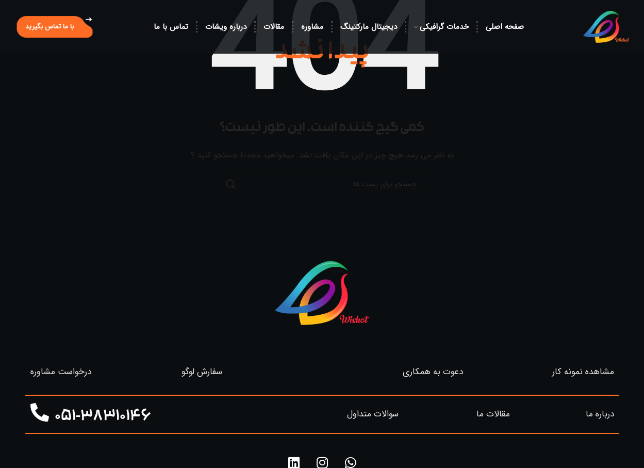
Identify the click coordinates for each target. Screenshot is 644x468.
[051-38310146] (39, 413)
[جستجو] (322, 184)
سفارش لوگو (201, 372)
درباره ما (600, 414)
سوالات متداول (373, 414)
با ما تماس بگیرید (49, 26)
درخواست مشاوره (60, 372)
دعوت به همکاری (433, 372)
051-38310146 (103, 417)
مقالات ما (493, 414)
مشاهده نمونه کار (583, 372)
